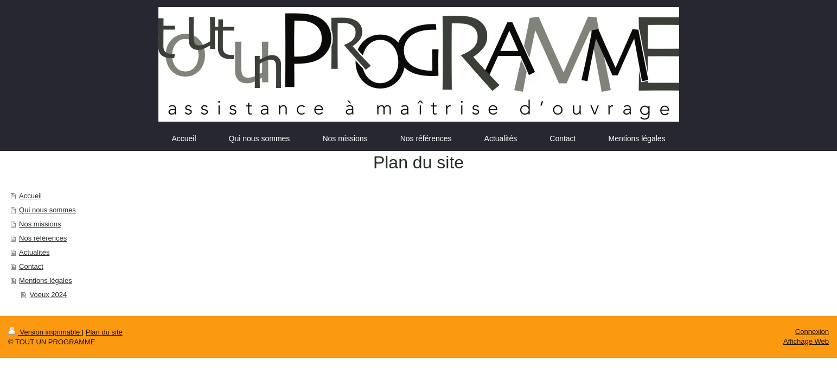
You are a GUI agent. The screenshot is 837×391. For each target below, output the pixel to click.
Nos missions (40, 224)
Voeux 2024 (48, 295)
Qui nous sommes (47, 210)
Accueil (30, 196)
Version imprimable (45, 332)
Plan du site (104, 332)
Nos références (43, 238)
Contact (31, 266)
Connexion (812, 331)
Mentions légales (45, 280)
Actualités (34, 252)
